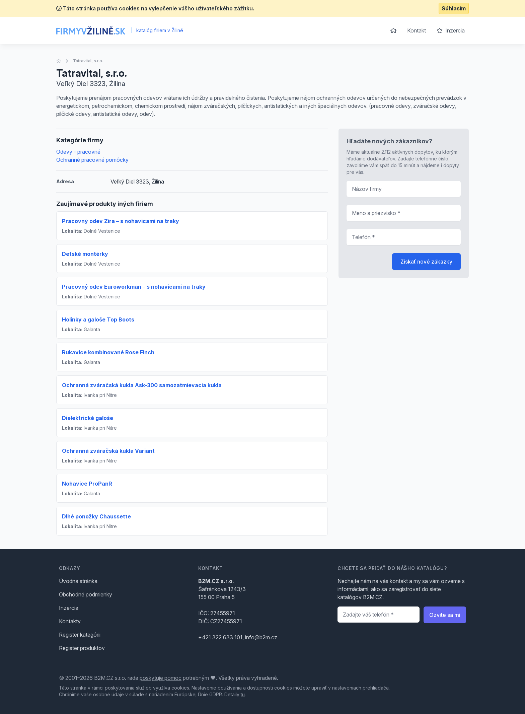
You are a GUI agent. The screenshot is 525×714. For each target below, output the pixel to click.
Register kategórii (79, 634)
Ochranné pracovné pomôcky (92, 159)
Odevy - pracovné (78, 151)
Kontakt (416, 30)
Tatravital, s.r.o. (88, 60)
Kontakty (70, 621)
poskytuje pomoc (160, 677)
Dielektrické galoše (87, 418)
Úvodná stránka (78, 581)
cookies (180, 688)
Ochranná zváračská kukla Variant (108, 450)
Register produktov (82, 648)
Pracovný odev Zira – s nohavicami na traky (120, 221)
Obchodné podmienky (85, 594)
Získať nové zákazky (426, 261)
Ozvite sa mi (444, 615)
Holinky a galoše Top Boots (98, 319)
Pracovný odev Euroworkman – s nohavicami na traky (134, 286)
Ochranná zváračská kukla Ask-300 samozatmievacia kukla (142, 385)
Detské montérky (85, 254)
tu (243, 694)
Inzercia (451, 30)
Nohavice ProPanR (87, 483)
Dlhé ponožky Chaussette (96, 516)
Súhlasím (454, 8)
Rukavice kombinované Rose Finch (108, 352)
